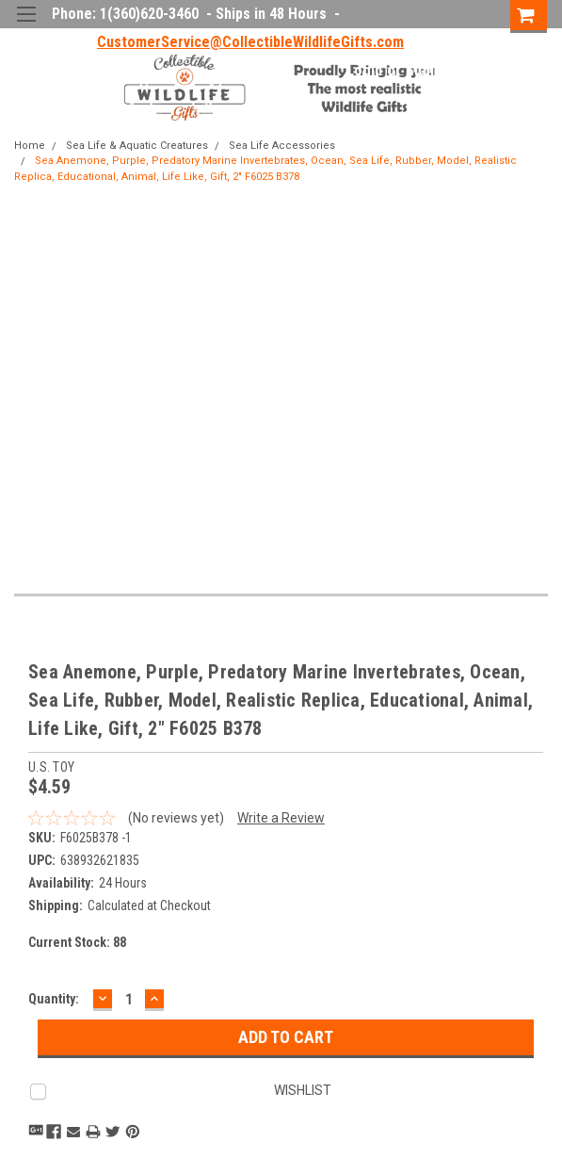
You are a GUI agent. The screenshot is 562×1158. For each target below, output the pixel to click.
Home (29, 145)
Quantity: (53, 998)
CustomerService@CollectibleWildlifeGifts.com (250, 42)
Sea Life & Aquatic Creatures (137, 145)
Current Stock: (77, 942)
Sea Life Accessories (282, 145)
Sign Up (430, 70)
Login (364, 70)
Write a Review (281, 817)
